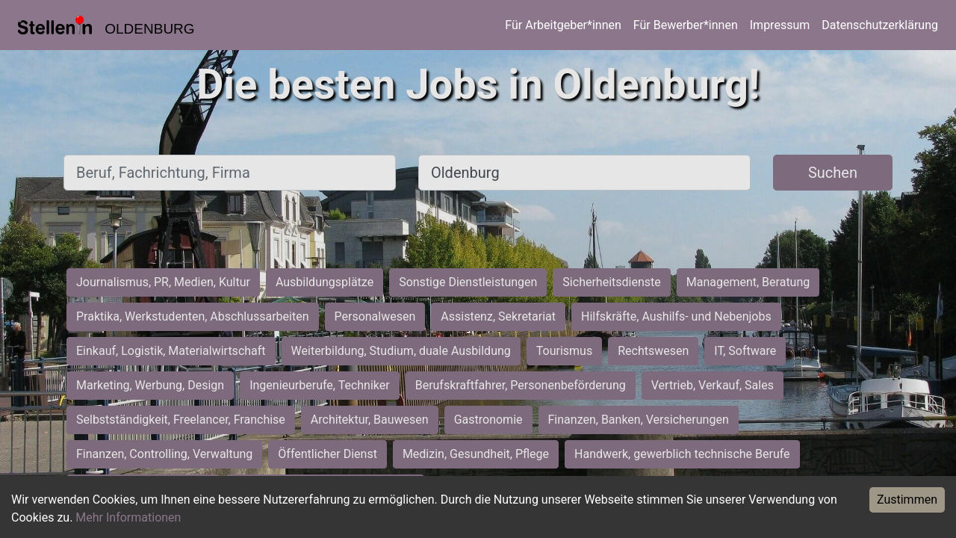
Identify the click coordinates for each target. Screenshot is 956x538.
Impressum (780, 25)
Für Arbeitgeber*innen (563, 25)
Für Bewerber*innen (685, 25)
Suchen (832, 173)
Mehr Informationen (128, 517)
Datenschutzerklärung (880, 25)
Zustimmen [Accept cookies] (907, 499)
